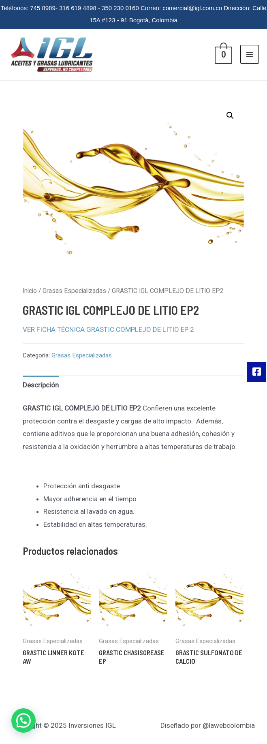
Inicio (30, 291)
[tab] (41, 386)
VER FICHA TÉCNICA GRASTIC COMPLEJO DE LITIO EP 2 (108, 329)
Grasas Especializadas (74, 291)
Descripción (41, 385)
